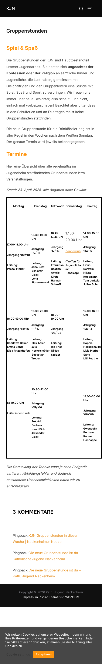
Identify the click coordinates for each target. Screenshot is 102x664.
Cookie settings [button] (18, 654)
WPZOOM (72, 597)
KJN (10, 8)
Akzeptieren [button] (44, 654)
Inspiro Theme (48, 597)
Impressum (30, 597)
